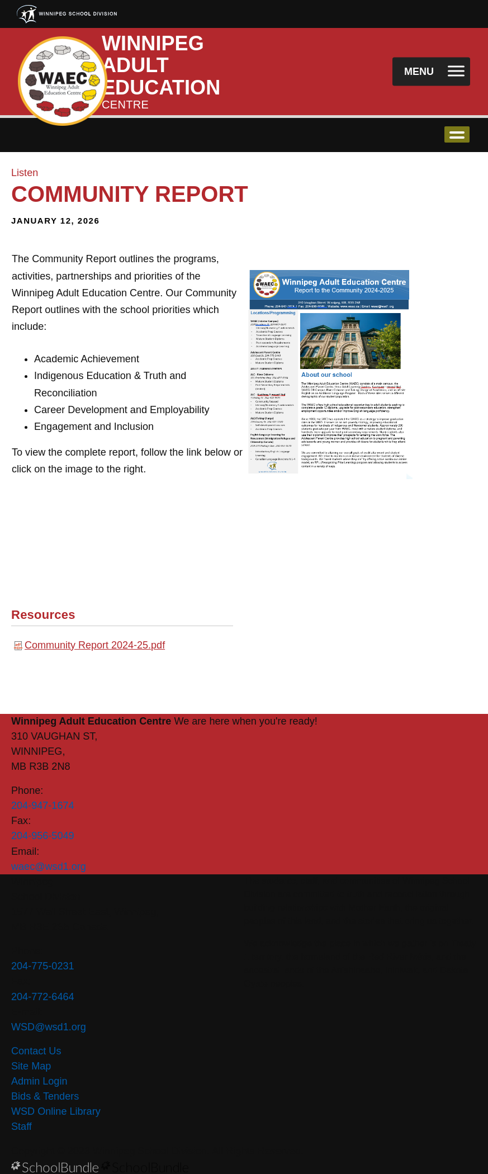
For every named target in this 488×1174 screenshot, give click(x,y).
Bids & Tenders (45, 1096)
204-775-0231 (42, 966)
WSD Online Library (56, 1111)
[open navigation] (431, 72)
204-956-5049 (42, 835)
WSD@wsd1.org (48, 1027)
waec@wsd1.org (48, 866)
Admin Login (39, 1081)
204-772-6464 (42, 996)
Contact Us (36, 1051)
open (457, 134)
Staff (21, 1126)
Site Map (31, 1066)
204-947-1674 (42, 805)
